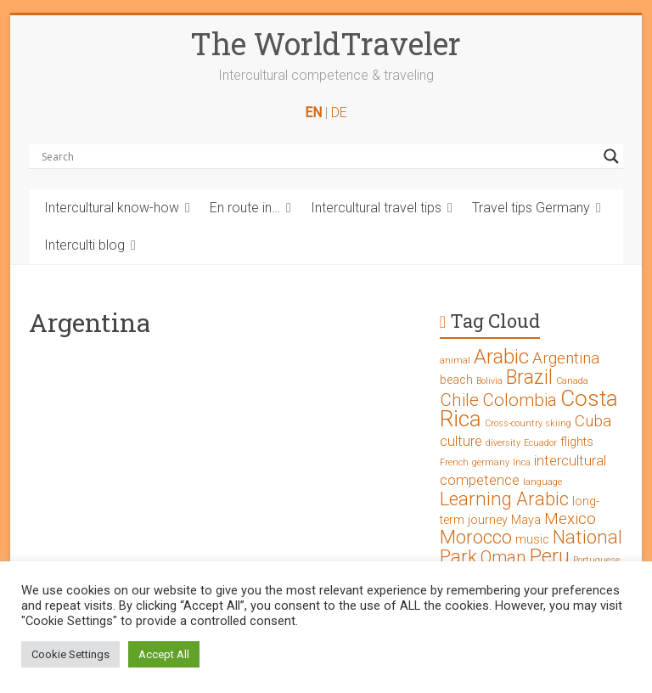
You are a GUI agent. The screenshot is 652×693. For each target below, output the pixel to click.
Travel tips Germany (531, 208)
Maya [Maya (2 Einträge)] (526, 520)
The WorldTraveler (325, 43)
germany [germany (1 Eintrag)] (490, 462)
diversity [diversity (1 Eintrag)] (503, 442)
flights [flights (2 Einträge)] (576, 442)
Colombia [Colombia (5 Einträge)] (519, 400)
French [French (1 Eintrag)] (454, 462)
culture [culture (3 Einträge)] (461, 440)
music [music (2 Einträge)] (532, 539)
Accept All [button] (163, 654)
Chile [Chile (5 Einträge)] (459, 400)
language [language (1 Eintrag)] (542, 481)
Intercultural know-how (111, 208)
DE (339, 112)
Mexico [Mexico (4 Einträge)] (570, 518)
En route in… (245, 208)
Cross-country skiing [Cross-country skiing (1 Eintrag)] (528, 423)
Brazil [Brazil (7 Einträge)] (529, 377)
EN (313, 112)
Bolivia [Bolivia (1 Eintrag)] (489, 380)
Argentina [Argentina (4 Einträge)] (565, 358)
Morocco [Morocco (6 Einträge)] (476, 537)
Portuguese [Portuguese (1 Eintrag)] (596, 560)
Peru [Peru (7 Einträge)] (550, 556)
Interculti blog (84, 245)
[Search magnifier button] (611, 156)
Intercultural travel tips (376, 208)
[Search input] (318, 156)
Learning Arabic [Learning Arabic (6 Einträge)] (504, 499)
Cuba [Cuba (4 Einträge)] (593, 421)
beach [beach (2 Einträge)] (456, 380)
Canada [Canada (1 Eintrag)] (572, 380)
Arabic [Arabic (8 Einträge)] (501, 357)
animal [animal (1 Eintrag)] (455, 360)
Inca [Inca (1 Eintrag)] (522, 462)
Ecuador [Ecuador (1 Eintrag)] (540, 442)
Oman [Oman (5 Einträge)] (503, 557)
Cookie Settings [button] (70, 654)
